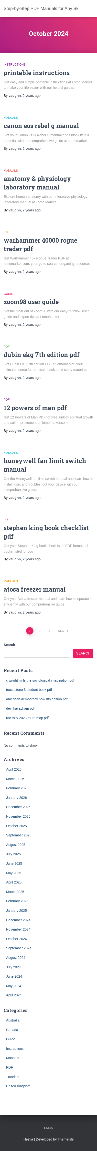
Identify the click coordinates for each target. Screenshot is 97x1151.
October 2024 (16, 939)
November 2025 (18, 816)
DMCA (48, 1128)
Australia (12, 1020)
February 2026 (17, 788)
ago (32, 96)
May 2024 (13, 986)
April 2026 (14, 769)
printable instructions (37, 73)
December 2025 (18, 807)
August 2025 (15, 845)
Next (62, 631)
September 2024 (19, 948)
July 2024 (13, 967)
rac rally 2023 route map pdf (27, 718)
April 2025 (14, 882)
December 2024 (18, 920)
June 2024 (14, 976)
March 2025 (15, 892)
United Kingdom (18, 1086)
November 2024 (18, 929)
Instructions (15, 64)
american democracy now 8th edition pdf (36, 699)
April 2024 (14, 995)
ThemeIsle (66, 1139)
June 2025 (14, 863)
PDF (7, 232)
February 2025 (17, 901)
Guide (8, 294)
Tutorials (12, 1077)
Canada (12, 1030)
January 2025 (16, 911)
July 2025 (13, 854)
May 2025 (13, 873)
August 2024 (15, 958)
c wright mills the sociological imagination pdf (40, 680)
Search (9, 645)
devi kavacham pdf (20, 708)
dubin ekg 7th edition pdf (42, 355)
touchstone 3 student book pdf (29, 690)
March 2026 (15, 779)
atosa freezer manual (35, 589)
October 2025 (16, 826)
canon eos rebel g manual (41, 126)
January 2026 (16, 798)
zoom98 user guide (31, 302)
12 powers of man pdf (35, 408)
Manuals (11, 117)
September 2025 (19, 835)
